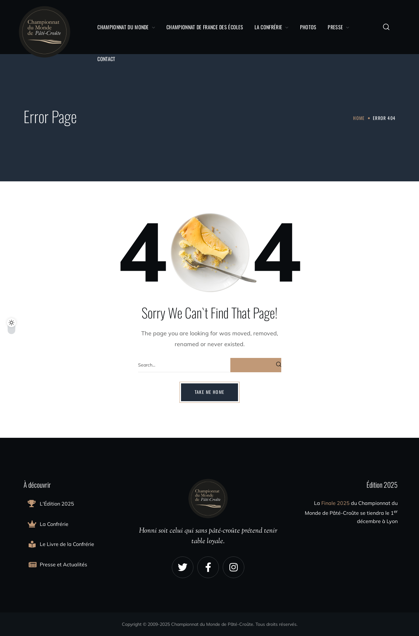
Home (359, 118)
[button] (386, 27)
